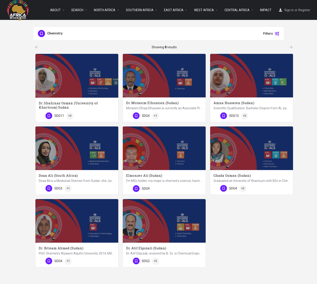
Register (304, 10)
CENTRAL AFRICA (237, 10)
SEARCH (77, 10)
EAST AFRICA (173, 10)
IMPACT (266, 10)
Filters (271, 33)
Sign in (289, 10)
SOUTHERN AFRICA (139, 10)
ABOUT (55, 10)
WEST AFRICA (204, 10)
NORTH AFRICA (104, 10)
